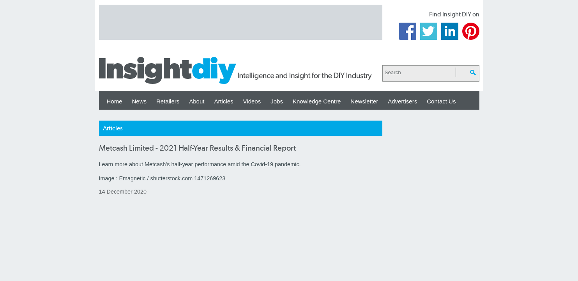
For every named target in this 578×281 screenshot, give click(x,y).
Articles (223, 101)
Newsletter (364, 101)
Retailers (167, 101)
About (196, 101)
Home (114, 101)
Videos (252, 101)
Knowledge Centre (317, 101)
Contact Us (441, 101)
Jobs (276, 101)
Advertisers (402, 101)
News (139, 101)
